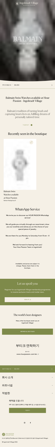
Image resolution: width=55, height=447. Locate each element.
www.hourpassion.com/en (27, 354)
